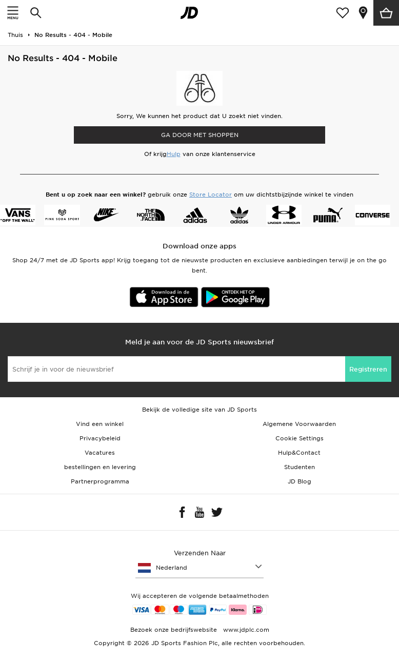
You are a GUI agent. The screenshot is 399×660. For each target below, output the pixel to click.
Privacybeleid (100, 438)
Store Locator (210, 194)
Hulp (174, 154)
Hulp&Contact (299, 452)
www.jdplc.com (245, 629)
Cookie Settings (299, 438)
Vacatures (100, 452)
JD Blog (299, 481)
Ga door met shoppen (199, 135)
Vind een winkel (100, 424)
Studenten (299, 467)
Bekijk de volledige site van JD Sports (199, 409)
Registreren (368, 369)
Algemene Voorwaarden (299, 424)
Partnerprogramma (100, 481)
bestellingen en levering (100, 467)
